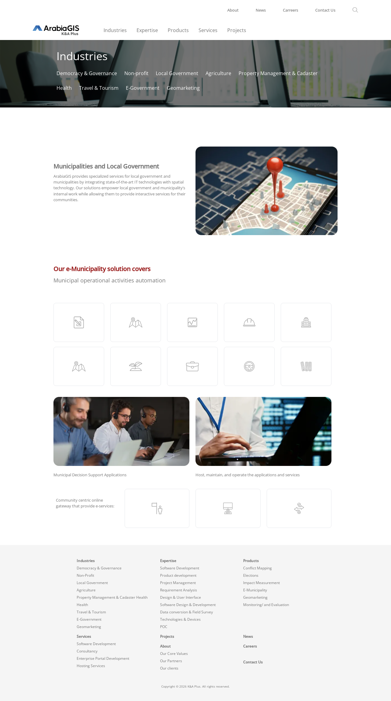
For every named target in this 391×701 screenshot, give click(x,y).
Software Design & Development (188, 604)
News (261, 10)
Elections (250, 575)
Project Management (178, 582)
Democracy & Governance (87, 73)
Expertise (147, 30)
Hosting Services (91, 665)
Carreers (290, 10)
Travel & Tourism (99, 88)
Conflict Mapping (257, 568)
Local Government (177, 73)
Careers (250, 646)
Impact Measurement (261, 582)
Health (64, 88)
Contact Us (325, 10)
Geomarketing (183, 88)
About (233, 10)
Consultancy (87, 651)
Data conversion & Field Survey (186, 612)
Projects (236, 30)
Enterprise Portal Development (103, 658)
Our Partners (171, 660)
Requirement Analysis (178, 590)
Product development (178, 575)
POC (163, 626)
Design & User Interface (180, 597)
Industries (115, 30)
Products (178, 30)
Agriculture (218, 73)
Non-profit (136, 73)
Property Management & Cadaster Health (112, 597)
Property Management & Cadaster (278, 73)
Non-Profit (85, 575)
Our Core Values (174, 653)
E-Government (142, 88)
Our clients (169, 668)
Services (208, 30)
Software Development (179, 568)
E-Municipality (255, 590)
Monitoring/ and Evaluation (266, 604)
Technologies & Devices (180, 619)
